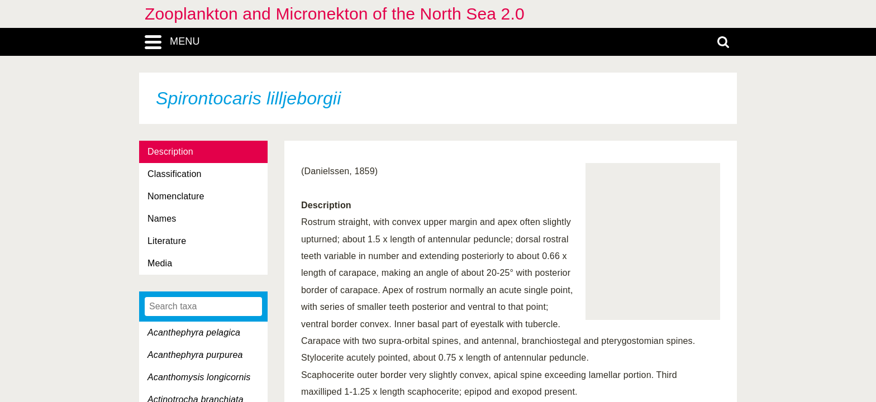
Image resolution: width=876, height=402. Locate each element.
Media (159, 263)
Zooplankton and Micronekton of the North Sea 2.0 (335, 13)
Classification (174, 174)
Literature (166, 241)
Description (170, 151)
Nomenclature (175, 196)
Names (161, 218)
